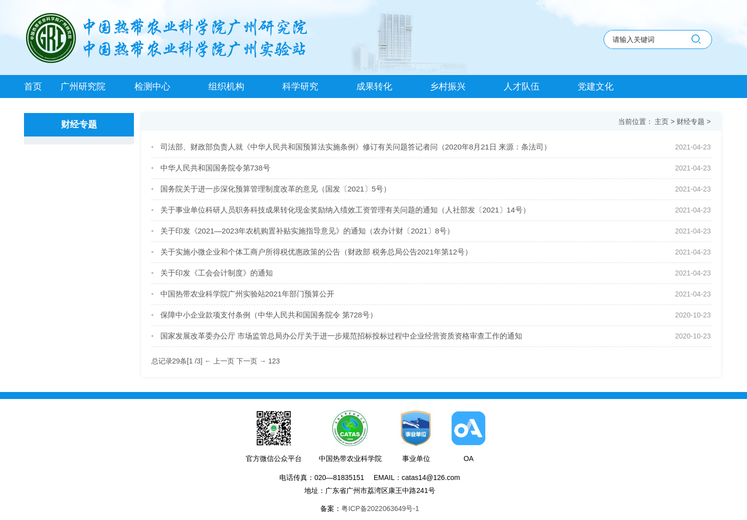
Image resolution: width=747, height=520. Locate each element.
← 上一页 (219, 361)
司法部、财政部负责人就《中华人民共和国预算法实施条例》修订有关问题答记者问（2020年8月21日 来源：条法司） (356, 146)
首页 (33, 87)
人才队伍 (522, 87)
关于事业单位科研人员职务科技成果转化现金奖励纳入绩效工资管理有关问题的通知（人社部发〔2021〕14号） (345, 210)
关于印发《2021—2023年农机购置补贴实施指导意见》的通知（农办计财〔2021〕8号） (307, 230)
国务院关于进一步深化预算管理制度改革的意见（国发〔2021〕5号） (275, 188)
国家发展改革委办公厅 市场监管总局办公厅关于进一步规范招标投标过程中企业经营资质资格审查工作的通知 (341, 336)
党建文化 (596, 87)
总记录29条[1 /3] (178, 361)
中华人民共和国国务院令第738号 (215, 168)
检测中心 (152, 87)
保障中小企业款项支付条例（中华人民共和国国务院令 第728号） (268, 314)
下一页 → (251, 361)
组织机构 (226, 87)
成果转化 (374, 87)
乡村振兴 (448, 87)
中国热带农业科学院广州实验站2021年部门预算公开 (247, 294)
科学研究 (300, 87)
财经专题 (692, 122)
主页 (663, 122)
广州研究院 (82, 87)
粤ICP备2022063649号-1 (380, 508)
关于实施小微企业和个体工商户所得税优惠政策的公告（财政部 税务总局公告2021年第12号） (316, 252)
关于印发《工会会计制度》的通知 (216, 272)
